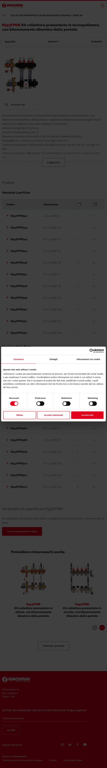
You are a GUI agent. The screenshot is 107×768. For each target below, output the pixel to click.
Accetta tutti (87, 415)
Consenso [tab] (19, 359)
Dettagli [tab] (53, 359)
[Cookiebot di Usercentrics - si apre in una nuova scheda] (91, 351)
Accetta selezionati (53, 415)
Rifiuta (19, 415)
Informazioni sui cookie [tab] (88, 359)
